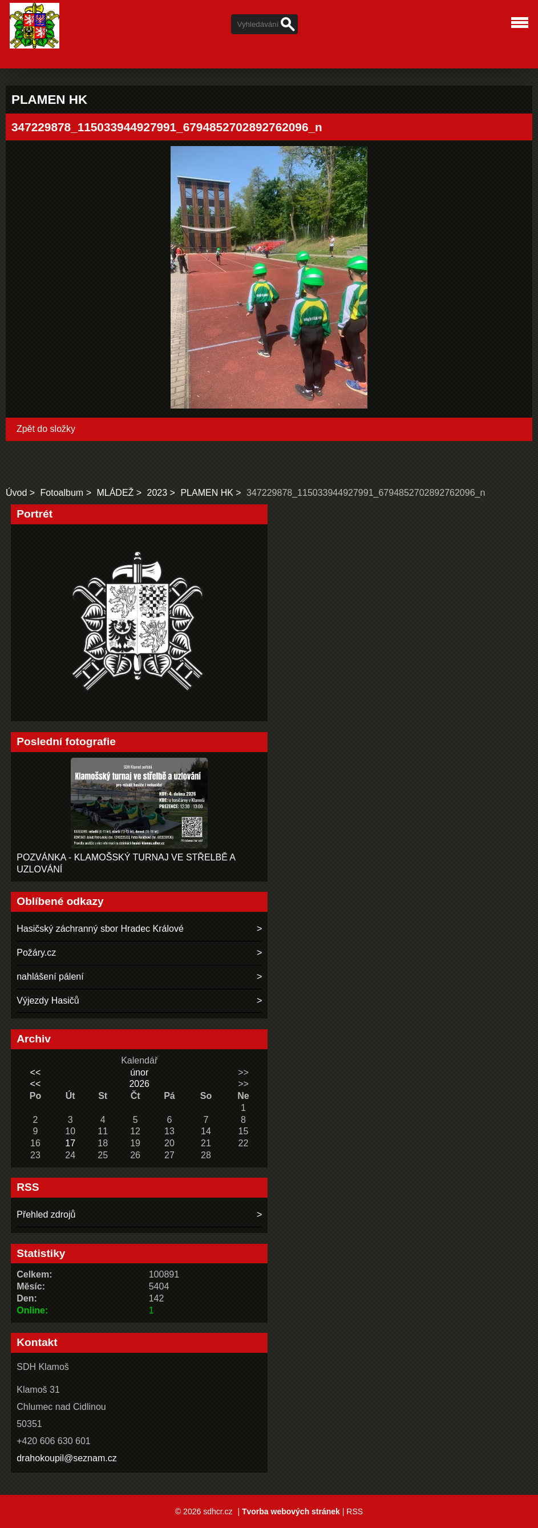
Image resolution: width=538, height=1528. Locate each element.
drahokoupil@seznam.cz (66, 1458)
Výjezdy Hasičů (48, 1000)
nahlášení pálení (50, 976)
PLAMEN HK (206, 493)
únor (139, 1072)
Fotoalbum (62, 493)
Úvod (16, 493)
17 (70, 1143)
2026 (139, 1084)
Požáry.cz (36, 952)
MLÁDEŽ (115, 493)
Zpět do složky (46, 429)
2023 (157, 493)
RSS (354, 1511)
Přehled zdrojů (46, 1214)
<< (35, 1072)
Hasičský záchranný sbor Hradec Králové (100, 928)
